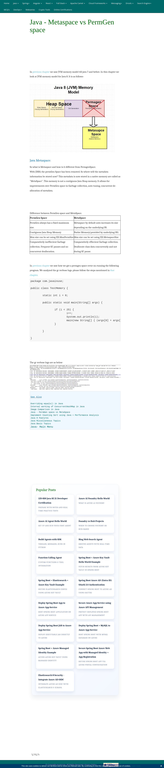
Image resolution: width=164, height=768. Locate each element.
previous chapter (41, 71)
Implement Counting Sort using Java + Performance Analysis (64, 415)
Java (15, 3)
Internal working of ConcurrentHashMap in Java (57, 407)
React (49, 3)
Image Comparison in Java (44, 409)
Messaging (116, 3)
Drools (129, 3)
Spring (25, 3)
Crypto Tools (44, 9)
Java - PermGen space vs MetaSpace (50, 412)
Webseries (30, 9)
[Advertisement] (12, 51)
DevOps (17, 9)
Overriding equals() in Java (46, 404)
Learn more (135, 766)
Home (6, 3)
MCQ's (7, 9)
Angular (37, 3)
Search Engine (144, 3)
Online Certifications (63, 9)
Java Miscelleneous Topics (45, 421)
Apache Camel (77, 3)
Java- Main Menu (41, 427)
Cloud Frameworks (98, 3)
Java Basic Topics (40, 424)
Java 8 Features (39, 418)
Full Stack (61, 3)
